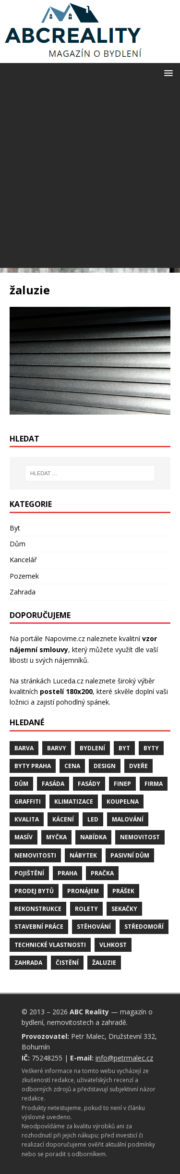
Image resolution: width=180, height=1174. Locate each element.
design (105, 766)
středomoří (144, 926)
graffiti (27, 801)
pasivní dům (129, 855)
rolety (86, 909)
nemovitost (140, 837)
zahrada (28, 963)
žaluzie (104, 963)
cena (72, 766)
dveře (138, 766)
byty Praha (32, 766)
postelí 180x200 (66, 691)
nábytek (83, 855)
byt (124, 748)
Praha (67, 873)
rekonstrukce (37, 909)
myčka (56, 837)
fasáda (53, 784)
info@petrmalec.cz (124, 1057)
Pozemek (24, 576)
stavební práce (38, 926)
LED (92, 819)
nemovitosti (35, 855)
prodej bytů (34, 891)
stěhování (94, 926)
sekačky (124, 909)
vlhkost (113, 945)
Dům (17, 543)
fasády (89, 784)
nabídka (93, 837)
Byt (15, 527)
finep (122, 784)
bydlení (92, 748)
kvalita (26, 819)
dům (21, 784)
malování (128, 819)
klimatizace (73, 801)
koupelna (123, 801)
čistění (67, 963)
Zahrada (23, 591)
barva (24, 748)
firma (153, 784)
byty (151, 748)
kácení (63, 819)
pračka (102, 873)
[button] (167, 72)
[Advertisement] (90, 178)
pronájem (83, 891)
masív (23, 837)
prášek (123, 891)
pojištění (29, 873)
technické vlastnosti (50, 945)
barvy (56, 748)
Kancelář (23, 559)
